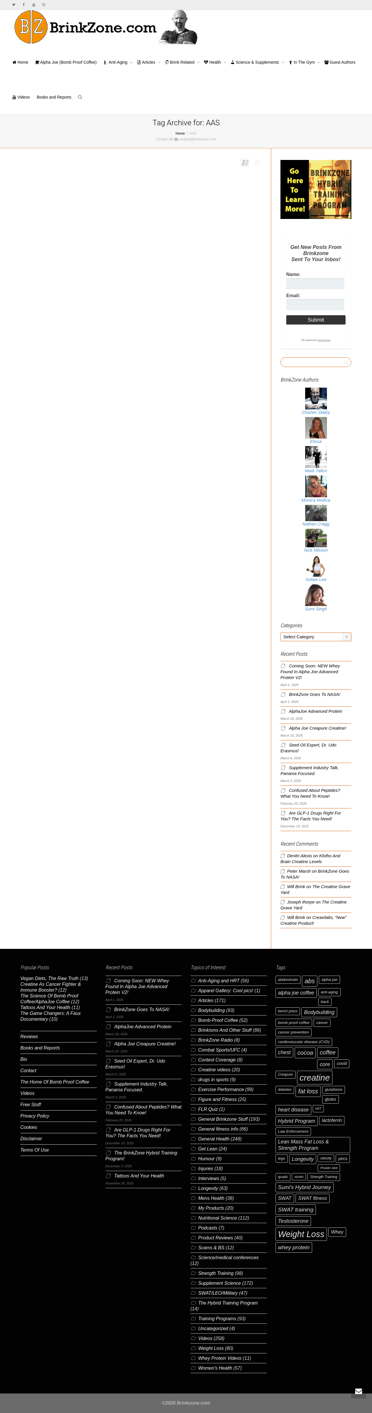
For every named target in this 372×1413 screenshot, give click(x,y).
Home (20, 62)
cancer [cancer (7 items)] (322, 1022)
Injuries (205, 1168)
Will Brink (296, 886)
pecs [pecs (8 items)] (342, 1158)
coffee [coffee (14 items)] (327, 1052)
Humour (206, 1158)
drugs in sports (213, 1079)
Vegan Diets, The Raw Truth (49, 978)
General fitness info (218, 1129)
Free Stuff (30, 1104)
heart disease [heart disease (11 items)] (293, 1110)
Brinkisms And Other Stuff (224, 1030)
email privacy (324, 340)
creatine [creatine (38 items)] (315, 1077)
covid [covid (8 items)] (342, 1063)
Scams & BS (211, 1247)
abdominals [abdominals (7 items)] (288, 979)
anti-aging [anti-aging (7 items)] (329, 992)
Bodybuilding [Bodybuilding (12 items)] (319, 1012)
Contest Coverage (217, 1059)
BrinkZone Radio (215, 1040)
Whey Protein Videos (220, 1358)
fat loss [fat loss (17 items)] (308, 1091)
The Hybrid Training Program (228, 1302)
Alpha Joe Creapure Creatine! (317, 728)
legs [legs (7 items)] (281, 1158)
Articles (146, 62)
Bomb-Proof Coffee (218, 1020)
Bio (23, 1059)
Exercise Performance (221, 1089)
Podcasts (207, 1227)
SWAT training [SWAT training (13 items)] (296, 1210)
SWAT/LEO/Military (218, 1293)
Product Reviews (215, 1237)
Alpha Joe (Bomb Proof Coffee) (65, 62)
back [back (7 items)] (325, 1001)
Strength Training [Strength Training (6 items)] (323, 1177)
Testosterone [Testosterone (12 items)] (293, 1221)
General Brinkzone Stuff (223, 1119)
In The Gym (302, 62)
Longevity (208, 1188)
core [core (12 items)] (325, 1064)
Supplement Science (219, 1283)
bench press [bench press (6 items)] (288, 1011)
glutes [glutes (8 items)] (330, 1099)
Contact (28, 1070)
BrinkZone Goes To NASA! (314, 694)
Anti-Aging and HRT (218, 980)
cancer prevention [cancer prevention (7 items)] (293, 1032)
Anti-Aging (116, 62)
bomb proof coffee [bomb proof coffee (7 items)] (294, 1022)
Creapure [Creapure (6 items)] (285, 1074)
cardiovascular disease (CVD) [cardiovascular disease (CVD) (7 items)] (304, 1042)
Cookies (28, 1127)
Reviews (29, 1036)
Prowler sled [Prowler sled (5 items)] (328, 1168)
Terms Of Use (34, 1149)
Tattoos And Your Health (45, 1007)
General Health (214, 1138)
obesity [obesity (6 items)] (326, 1158)
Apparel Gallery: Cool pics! (225, 990)
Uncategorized (213, 1328)
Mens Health (211, 1198)
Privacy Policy (34, 1115)
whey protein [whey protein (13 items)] (294, 1247)
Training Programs (217, 1318)
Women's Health (215, 1368)
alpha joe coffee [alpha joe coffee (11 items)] (296, 993)
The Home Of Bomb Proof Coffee (54, 1081)
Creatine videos (214, 1069)
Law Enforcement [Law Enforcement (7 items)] (293, 1131)
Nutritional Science (217, 1218)
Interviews (208, 1178)
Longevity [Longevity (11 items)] (303, 1159)
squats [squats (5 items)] (298, 1176)
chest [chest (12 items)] (284, 1052)
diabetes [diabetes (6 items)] (284, 1090)
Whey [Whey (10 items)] (337, 1232)
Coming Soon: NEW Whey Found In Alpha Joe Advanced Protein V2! (310, 672)
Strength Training (216, 1273)
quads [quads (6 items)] (283, 1177)
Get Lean (207, 1148)
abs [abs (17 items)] (310, 981)
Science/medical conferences (228, 1257)
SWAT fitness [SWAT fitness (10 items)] (312, 1198)
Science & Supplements (255, 62)
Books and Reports (54, 97)
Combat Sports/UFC (219, 1049)
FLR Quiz (208, 1109)
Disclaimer (31, 1138)
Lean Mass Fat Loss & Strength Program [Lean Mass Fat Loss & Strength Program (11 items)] (303, 1145)
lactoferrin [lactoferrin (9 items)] (332, 1120)
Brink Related (180, 62)
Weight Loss (211, 1348)
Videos (21, 97)
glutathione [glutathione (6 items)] (333, 1090)
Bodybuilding (211, 1010)
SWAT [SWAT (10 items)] (285, 1198)
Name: (293, 274)
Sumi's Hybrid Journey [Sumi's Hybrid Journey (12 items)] (304, 1187)
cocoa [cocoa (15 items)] (305, 1052)
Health (213, 62)
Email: (293, 295)
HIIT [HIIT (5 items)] (318, 1108)
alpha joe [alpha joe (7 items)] (329, 979)
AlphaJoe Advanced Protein (315, 711)
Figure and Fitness (217, 1099)
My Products (211, 1208)
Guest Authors (339, 62)
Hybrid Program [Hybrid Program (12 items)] (296, 1121)
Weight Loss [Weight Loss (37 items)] (301, 1234)
